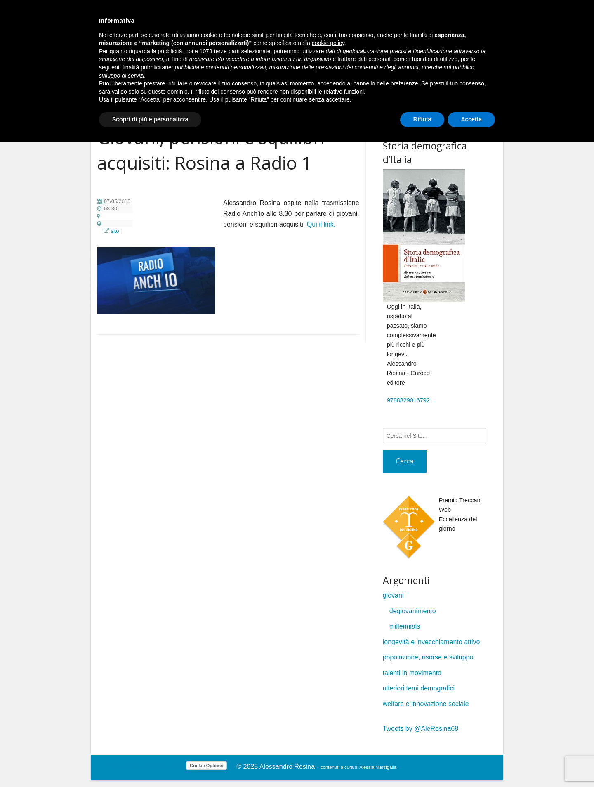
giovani (393, 595)
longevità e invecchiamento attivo (431, 641)
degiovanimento (412, 610)
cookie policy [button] (328, 43)
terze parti (227, 51)
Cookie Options (206, 765)
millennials (404, 626)
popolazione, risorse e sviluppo (428, 657)
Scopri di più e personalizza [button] (150, 119)
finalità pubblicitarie (147, 67)
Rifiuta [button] (422, 119)
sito (115, 231)
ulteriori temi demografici (419, 688)
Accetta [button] (471, 119)
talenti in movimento (412, 672)
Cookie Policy (166, 766)
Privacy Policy (123, 766)
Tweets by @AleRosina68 (420, 728)
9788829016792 (408, 400)
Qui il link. (321, 224)
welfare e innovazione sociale (426, 703)
